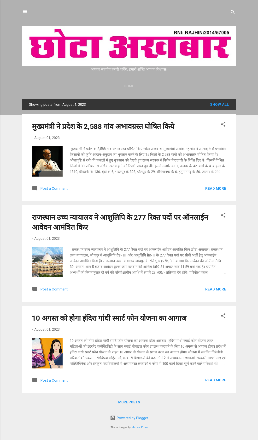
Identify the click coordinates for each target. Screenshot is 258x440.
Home (129, 86)
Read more (215, 188)
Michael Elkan (139, 427)
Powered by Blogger (129, 418)
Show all (219, 104)
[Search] (233, 13)
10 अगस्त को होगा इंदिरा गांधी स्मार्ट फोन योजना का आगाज (109, 318)
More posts (129, 402)
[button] (223, 125)
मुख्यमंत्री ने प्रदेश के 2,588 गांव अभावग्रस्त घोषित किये (103, 126)
